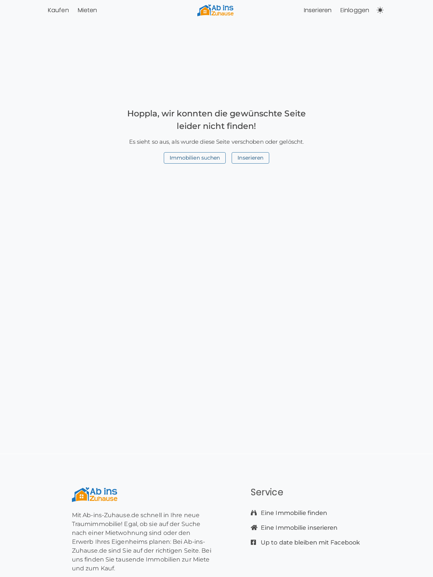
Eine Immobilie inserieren (298, 527)
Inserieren (318, 10)
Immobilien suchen (195, 157)
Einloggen (354, 10)
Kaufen (58, 10)
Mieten (87, 10)
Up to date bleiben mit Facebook (309, 542)
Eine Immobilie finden (293, 512)
